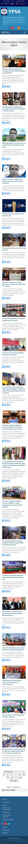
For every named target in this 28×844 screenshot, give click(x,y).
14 (12, 777)
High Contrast (7, 1)
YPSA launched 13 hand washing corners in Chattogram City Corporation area (11, 682)
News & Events (6, 815)
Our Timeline (6, 802)
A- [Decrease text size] (14, 1)
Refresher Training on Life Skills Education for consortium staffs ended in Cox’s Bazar (13, 284)
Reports (5, 805)
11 (19, 774)
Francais (19, 3)
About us (5, 799)
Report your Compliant (8, 819)
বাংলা (4, 3)
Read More (6, 86)
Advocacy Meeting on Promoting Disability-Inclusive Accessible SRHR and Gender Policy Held (12, 543)
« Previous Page (8, 771)
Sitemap (5, 827)
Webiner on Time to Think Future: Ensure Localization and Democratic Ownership (13, 181)
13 (7, 777)
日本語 (13, 4)
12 (23, 774)
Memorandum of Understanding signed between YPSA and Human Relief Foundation (12, 613)
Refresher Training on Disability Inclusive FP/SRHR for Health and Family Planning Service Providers (12, 427)
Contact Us (5, 816)
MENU (6, 32)
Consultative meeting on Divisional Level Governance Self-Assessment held (12, 577)
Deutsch (8, 3)
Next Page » (14, 780)
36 (20, 777)
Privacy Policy (6, 830)
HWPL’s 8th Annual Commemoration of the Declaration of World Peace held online (14, 145)
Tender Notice (6, 812)
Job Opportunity (6, 809)
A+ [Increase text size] (12, 1)
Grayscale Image (20, 1)
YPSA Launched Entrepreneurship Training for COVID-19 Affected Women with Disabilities (14, 71)
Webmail (5, 833)
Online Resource (7, 808)
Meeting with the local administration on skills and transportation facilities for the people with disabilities (13, 751)
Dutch (25, 3)
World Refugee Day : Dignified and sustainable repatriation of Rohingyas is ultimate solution (13, 109)
